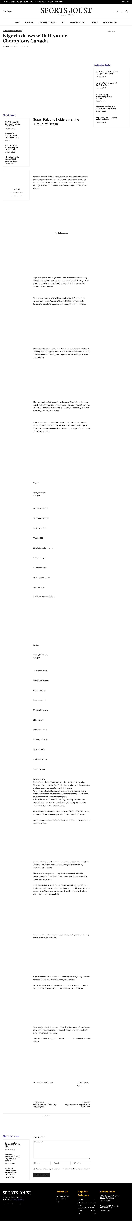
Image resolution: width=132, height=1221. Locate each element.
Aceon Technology (18, 1200)
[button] (126, 11)
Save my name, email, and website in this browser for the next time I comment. (63, 1169)
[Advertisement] (61, 209)
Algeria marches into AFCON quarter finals (12, 159)
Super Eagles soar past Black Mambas (106, 119)
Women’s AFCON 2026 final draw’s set (12, 136)
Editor (7, 47)
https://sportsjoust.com (16, 192)
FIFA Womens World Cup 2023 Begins (45, 1106)
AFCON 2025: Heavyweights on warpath (11, 147)
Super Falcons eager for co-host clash (77, 1106)
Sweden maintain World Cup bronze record (12, 1158)
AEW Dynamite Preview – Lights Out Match (12, 124)
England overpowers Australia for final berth (11, 1171)
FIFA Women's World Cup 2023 (12, 31)
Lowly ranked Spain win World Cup (12, 1145)
